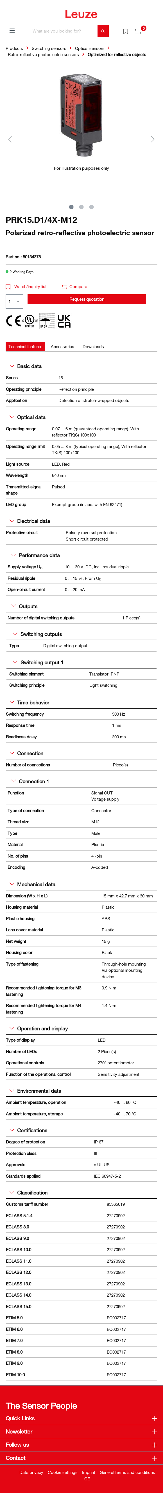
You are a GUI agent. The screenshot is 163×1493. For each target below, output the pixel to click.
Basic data (26, 366)
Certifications (28, 1130)
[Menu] (12, 30)
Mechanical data (32, 884)
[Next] (153, 139)
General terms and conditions (127, 1472)
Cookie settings (63, 1472)
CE (87, 1478)
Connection (26, 753)
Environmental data (35, 1091)
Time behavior (29, 702)
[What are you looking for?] (64, 31)
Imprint (88, 1472)
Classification (28, 1192)
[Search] (103, 31)
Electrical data (30, 521)
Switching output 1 (38, 662)
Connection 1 (30, 781)
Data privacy (31, 1472)
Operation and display (39, 1028)
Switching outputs (37, 634)
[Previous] (10, 139)
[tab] (25, 347)
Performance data (35, 555)
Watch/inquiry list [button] (26, 286)
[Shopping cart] (154, 29)
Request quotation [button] (86, 299)
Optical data (28, 417)
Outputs (24, 606)
